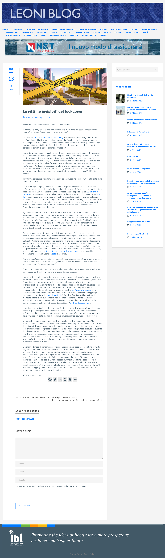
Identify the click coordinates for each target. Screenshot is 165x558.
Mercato (96, 32)
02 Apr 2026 (136, 225)
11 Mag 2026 (136, 101)
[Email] (75, 379)
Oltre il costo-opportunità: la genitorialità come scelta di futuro (141, 108)
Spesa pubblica (30, 35)
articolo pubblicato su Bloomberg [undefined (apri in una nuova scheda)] (48, 137)
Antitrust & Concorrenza (37, 30)
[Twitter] (55, 379)
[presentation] (35, 495)
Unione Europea (89, 35)
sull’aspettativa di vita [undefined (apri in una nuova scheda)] (81, 290)
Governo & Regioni (149, 30)
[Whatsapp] (65, 379)
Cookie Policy (89, 554)
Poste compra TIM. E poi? (137, 234)
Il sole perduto (133, 156)
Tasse (43, 35)
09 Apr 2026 (136, 215)
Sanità (145, 32)
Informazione (28, 32)
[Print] (70, 379)
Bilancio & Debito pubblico (63, 30)
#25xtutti (6, 30)
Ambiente (18, 30)
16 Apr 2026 (136, 186)
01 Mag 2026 (136, 135)
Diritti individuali (119, 30)
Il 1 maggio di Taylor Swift (138, 132)
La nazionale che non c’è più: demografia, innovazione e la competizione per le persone (139, 195)
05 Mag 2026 (136, 123)
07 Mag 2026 (136, 113)
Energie (134, 30)
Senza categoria (13, 35)
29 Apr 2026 (136, 160)
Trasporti (74, 35)
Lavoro (54, 32)
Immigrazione (12, 32)
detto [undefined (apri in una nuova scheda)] (54, 254)
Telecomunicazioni (58, 35)
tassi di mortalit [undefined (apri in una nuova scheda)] (54, 295)
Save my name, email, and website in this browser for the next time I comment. (53, 486)
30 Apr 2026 (136, 150)
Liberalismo (66, 32)
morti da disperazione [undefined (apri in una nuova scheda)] (79, 303)
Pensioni (118, 32)
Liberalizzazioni (82, 32)
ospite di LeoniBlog (34, 117)
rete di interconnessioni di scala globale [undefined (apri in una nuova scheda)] (62, 251)
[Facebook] (50, 379)
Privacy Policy (76, 554)
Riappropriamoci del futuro (138, 222)
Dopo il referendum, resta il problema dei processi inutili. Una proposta (143, 182)
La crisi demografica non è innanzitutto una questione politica (141, 145)
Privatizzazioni (132, 32)
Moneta (107, 32)
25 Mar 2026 (136, 237)
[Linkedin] (60, 379)
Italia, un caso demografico (138, 169)
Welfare (103, 35)
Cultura (103, 30)
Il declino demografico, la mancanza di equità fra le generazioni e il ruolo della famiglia (142, 209)
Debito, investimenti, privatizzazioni (142, 120)
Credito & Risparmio (87, 30)
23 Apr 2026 (136, 172)
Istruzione (42, 32)
